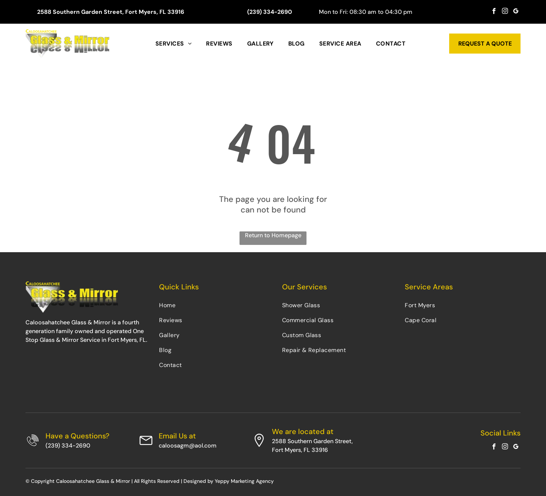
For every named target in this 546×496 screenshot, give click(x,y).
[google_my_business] (516, 12)
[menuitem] (173, 43)
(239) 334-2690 (68, 445)
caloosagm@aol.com (188, 445)
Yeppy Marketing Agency (244, 481)
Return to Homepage (273, 235)
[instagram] (505, 12)
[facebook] (494, 12)
